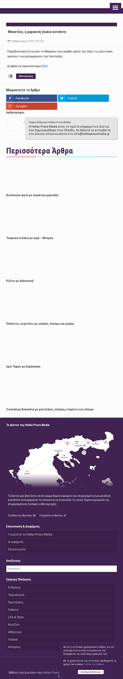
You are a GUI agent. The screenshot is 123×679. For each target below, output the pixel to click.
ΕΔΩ (44, 66)
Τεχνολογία (16, 587)
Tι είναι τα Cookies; (94, 664)
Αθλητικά (14, 624)
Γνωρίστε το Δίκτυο (53, 507)
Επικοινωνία (17, 541)
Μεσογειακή (26, 76)
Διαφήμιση (15, 534)
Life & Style (16, 609)
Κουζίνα (13, 616)
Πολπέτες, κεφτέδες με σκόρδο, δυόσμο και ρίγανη (40, 315)
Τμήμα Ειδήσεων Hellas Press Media (50, 114)
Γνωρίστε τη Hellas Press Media (30, 526)
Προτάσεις (15, 594)
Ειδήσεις (14, 579)
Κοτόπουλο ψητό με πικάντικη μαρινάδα (32, 187)
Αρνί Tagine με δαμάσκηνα (23, 358)
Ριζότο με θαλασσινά (19, 273)
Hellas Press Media (55, 664)
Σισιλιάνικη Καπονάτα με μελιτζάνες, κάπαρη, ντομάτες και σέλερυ (50, 401)
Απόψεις (14, 639)
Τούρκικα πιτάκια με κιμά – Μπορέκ (29, 230)
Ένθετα (13, 601)
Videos (13, 631)
